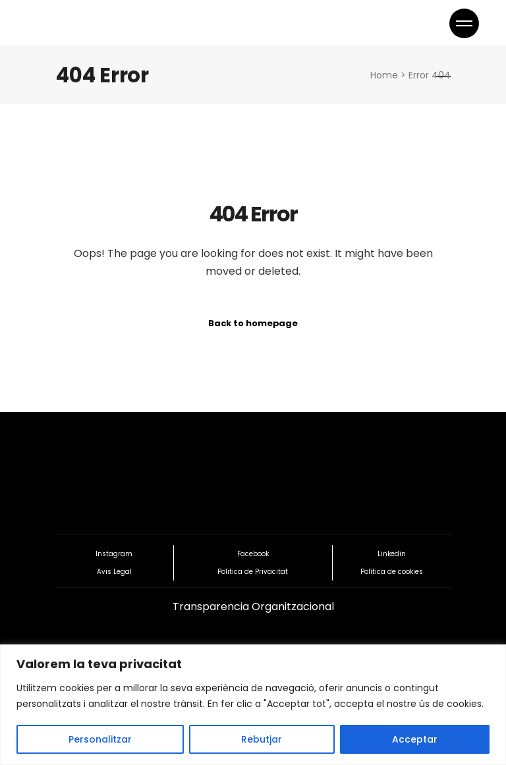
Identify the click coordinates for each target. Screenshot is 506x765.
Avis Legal (114, 572)
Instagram (114, 554)
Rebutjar (261, 739)
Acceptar (414, 739)
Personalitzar (100, 739)
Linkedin (392, 554)
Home (384, 75)
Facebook (253, 554)
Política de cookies (391, 572)
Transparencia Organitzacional (253, 606)
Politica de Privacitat (252, 572)
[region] (253, 704)
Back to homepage (253, 323)
